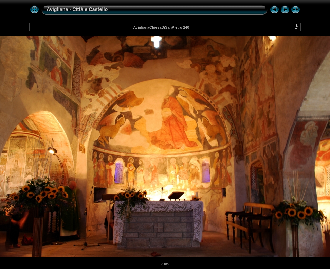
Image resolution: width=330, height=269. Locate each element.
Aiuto (165, 264)
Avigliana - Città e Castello (77, 9)
